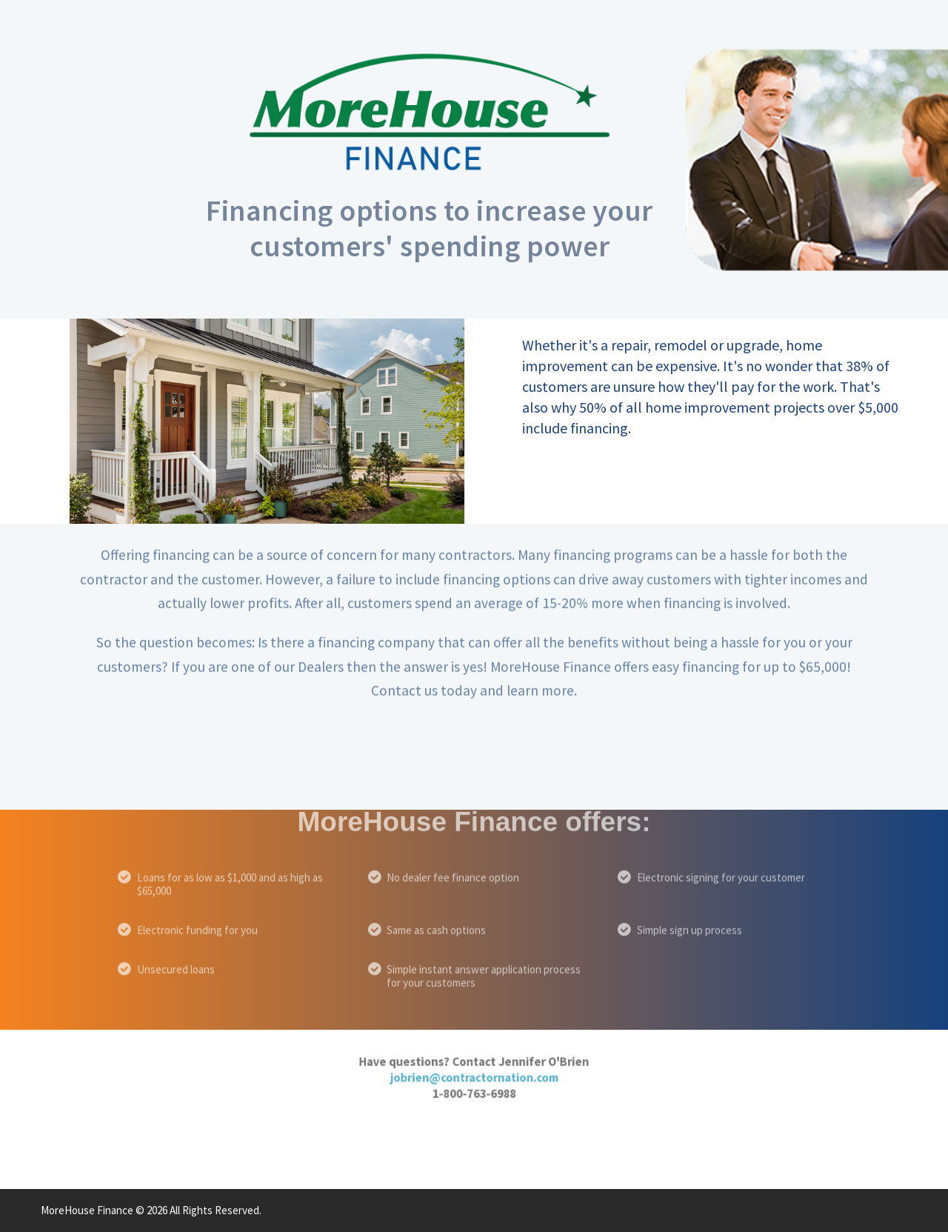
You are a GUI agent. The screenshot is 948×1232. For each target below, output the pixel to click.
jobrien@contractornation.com (474, 1062)
